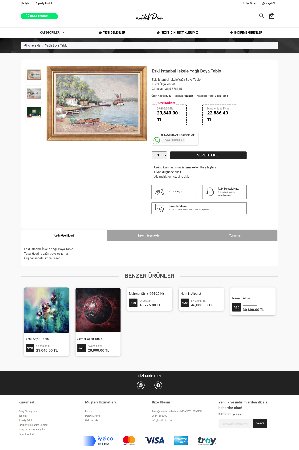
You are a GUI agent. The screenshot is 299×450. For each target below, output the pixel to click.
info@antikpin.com (162, 420)
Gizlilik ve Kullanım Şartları (32, 424)
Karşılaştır (207, 167)
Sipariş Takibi (44, 3)
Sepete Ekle (208, 155)
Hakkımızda (91, 420)
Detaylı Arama (93, 415)
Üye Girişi (249, 3)
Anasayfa (32, 45)
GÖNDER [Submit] (260, 423)
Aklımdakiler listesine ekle (170, 176)
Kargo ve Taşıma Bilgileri (32, 429)
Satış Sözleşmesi (27, 411)
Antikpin (189, 95)
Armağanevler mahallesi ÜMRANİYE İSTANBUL (177, 411)
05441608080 (159, 415)
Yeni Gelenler (111, 32)
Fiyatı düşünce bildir (166, 172)
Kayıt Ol (268, 3)
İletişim (26, 3)
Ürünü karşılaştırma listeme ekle (175, 167)
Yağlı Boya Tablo (56, 45)
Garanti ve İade (26, 434)
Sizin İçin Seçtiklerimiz (177, 32)
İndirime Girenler (245, 32)
